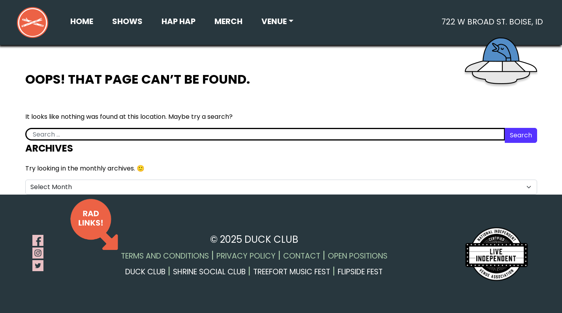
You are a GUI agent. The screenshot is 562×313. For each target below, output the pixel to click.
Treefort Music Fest (291, 271)
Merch (228, 21)
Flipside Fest (360, 271)
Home (81, 21)
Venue (274, 21)
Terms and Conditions (165, 256)
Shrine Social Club (209, 271)
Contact (301, 256)
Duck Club (145, 271)
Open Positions (357, 256)
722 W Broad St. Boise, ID (492, 21)
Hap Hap (178, 21)
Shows (127, 21)
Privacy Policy (246, 256)
